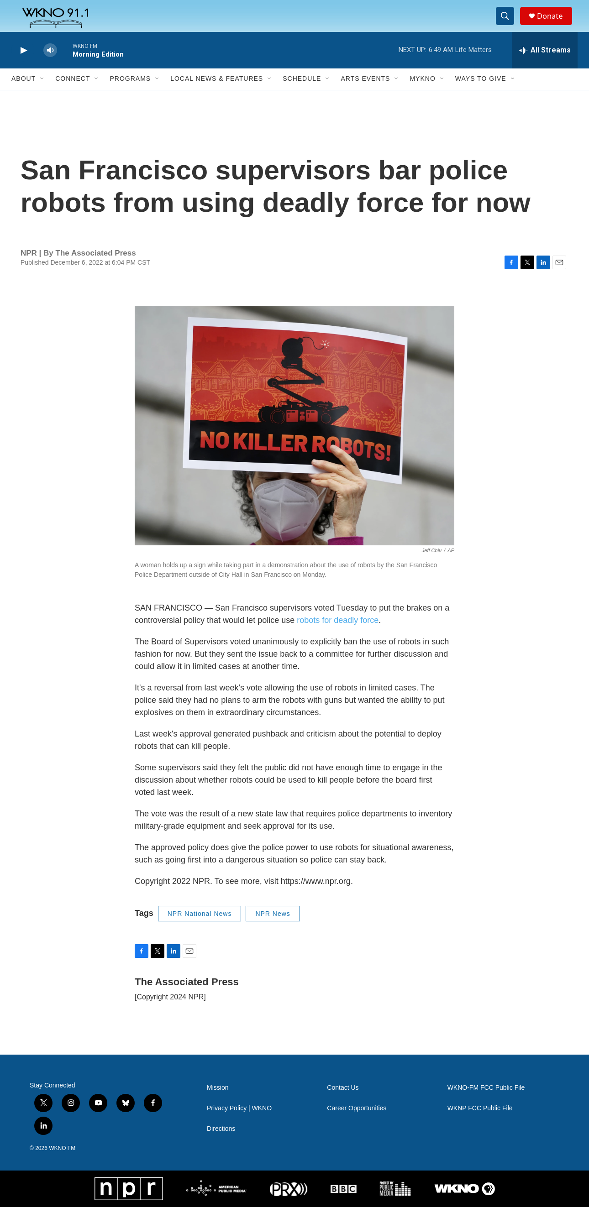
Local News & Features (216, 95)
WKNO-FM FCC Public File (486, 1103)
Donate (554, 24)
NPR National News (200, 929)
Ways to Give (480, 95)
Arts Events (365, 95)
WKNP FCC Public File (480, 1124)
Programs (130, 95)
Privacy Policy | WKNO (239, 1124)
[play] (23, 66)
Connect (72, 95)
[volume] (50, 66)
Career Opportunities (356, 1124)
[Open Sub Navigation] (42, 95)
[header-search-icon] (508, 24)
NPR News (272, 929)
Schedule (302, 95)
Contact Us (342, 1103)
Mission (217, 1103)
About (23, 95)
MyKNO (422, 95)
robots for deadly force (338, 636)
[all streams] (545, 66)
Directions (221, 1144)
